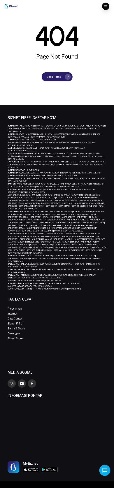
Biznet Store (15, 338)
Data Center (15, 318)
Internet (12, 313)
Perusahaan (15, 308)
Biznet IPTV (15, 323)
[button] (105, 6)
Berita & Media (16, 328)
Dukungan (14, 333)
